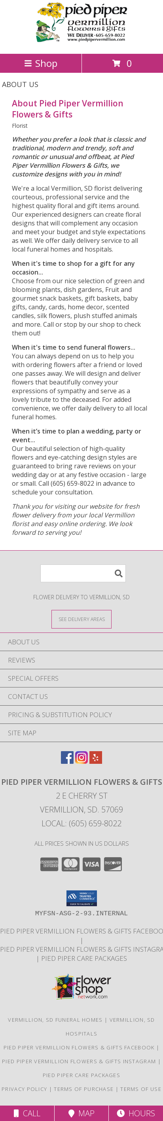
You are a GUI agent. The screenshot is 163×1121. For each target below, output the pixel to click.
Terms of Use (140, 1089)
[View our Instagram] (81, 761)
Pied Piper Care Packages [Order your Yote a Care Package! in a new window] (84, 958)
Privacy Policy (24, 1089)
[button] (81, 898)
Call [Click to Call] (27, 1113)
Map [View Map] (81, 1113)
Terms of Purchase (84, 1089)
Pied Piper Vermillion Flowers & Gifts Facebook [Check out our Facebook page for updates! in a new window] (80, 1047)
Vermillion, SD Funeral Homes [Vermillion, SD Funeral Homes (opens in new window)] (55, 1019)
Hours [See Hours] (136, 1113)
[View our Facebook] (67, 761)
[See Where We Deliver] (81, 619)
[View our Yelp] (95, 761)
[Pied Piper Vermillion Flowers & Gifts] (81, 42)
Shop (40, 63)
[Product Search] (83, 573)
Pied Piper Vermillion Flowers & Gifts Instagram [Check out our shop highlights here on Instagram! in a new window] (79, 1061)
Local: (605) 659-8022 (81, 823)
